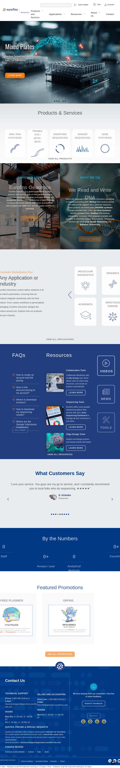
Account (109, 5)
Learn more (15, 75)
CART (99, 4)
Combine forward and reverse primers (23, 56)
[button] (54, 101)
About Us (94, 14)
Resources (76, 14)
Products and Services (35, 14)
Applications (55, 14)
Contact (110, 14)
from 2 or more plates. (16, 60)
